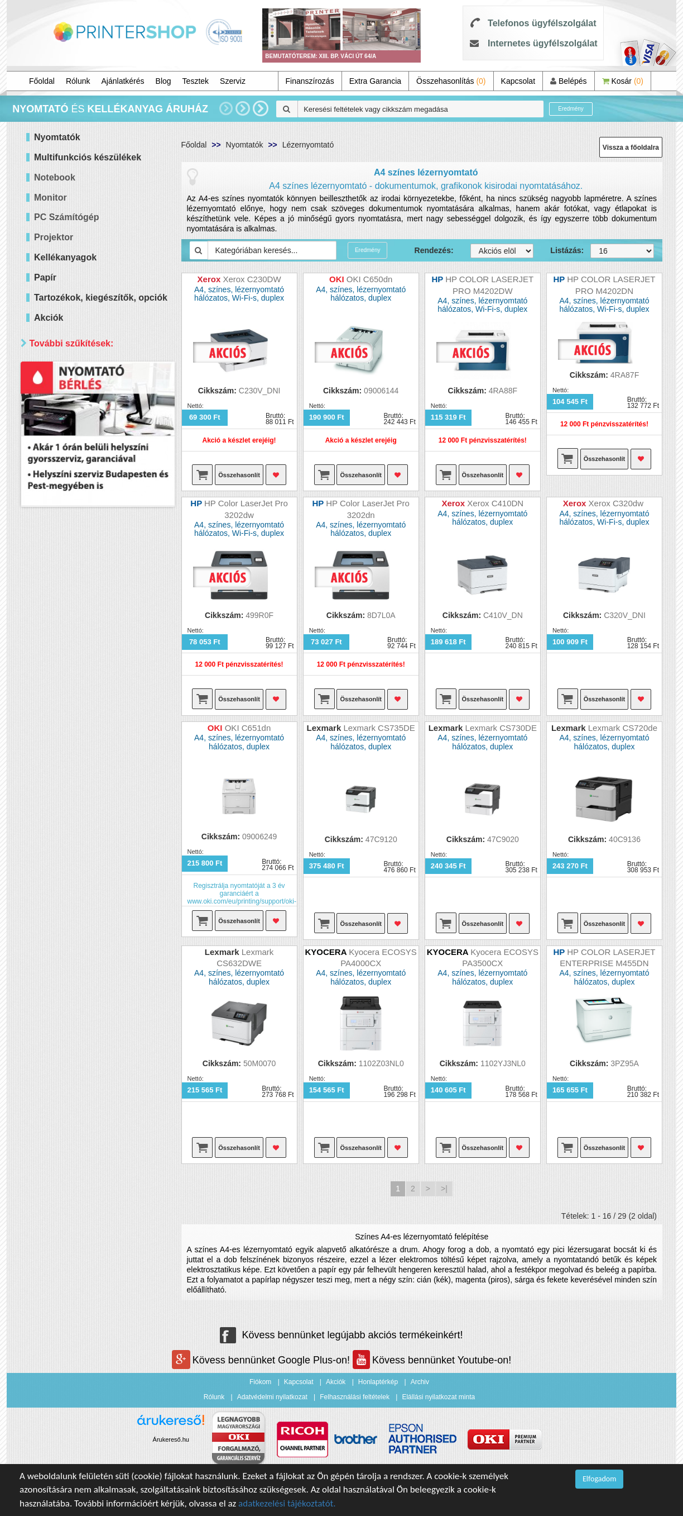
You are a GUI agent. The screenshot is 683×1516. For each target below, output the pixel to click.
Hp (53, 624)
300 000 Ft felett (76, 477)
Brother (61, 665)
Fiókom (260, 1382)
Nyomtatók (244, 144)
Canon (60, 638)
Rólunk (78, 81)
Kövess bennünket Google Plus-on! (262, 1360)
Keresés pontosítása (97, 860)
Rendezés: (434, 250)
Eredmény (571, 109)
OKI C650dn (370, 279)
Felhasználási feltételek (354, 1397)
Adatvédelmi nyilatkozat (272, 1397)
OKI (55, 693)
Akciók (335, 1382)
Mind (57, 393)
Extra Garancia (375, 81)
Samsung (65, 721)
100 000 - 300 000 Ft (85, 463)
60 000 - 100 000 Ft (82, 449)
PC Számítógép (66, 217)
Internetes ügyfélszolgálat (543, 43)
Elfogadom (599, 1479)
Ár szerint (51, 370)
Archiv (420, 1382)
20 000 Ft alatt (73, 407)
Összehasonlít (239, 475)
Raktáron (64, 836)
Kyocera (63, 679)
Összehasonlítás (451, 81)
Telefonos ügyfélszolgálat (542, 23)
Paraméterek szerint (73, 499)
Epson (59, 652)
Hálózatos (66, 550)
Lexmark (63, 763)
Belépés (568, 81)
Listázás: (562, 250)
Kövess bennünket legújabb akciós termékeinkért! (341, 1335)
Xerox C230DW (252, 279)
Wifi (55, 564)
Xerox (59, 735)
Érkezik (61, 823)
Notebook (54, 177)
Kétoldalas (66, 536)
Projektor (53, 237)
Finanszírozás (310, 81)
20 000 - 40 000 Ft (80, 421)
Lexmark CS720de (622, 728)
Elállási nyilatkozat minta (438, 1397)
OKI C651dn (248, 728)
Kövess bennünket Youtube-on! (432, 1360)
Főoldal (42, 81)
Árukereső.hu (171, 1439)
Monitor (50, 197)
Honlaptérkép (378, 1382)
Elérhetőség (56, 785)
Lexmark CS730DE (501, 728)
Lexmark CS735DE (379, 728)
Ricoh (58, 707)
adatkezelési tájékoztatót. (287, 1503)
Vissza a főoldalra (631, 147)
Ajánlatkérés (123, 81)
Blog (163, 81)
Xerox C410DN (495, 503)
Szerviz (233, 81)
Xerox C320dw (617, 503)
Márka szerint (59, 586)
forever (61, 749)
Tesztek (195, 81)
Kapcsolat (518, 81)
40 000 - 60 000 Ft (80, 435)
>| (444, 1188)
